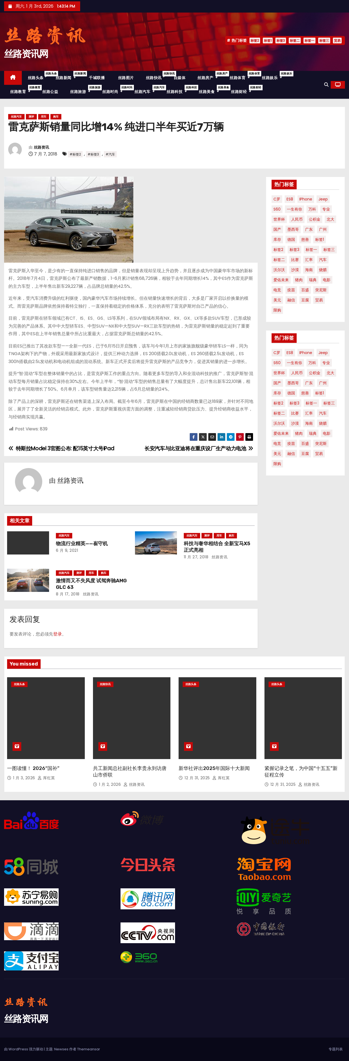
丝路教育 (23, 89)
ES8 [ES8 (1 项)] (290, 199)
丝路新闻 (69, 75)
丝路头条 (39, 75)
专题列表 (336, 1049)
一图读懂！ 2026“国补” (33, 768)
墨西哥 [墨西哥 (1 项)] (293, 229)
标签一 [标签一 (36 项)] (311, 249)
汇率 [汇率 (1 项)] (309, 259)
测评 (31, 117)
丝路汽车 (147, 89)
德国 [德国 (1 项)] (291, 239)
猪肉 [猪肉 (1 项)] (299, 280)
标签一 (309, 40)
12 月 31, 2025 (198, 778)
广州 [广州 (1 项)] (323, 229)
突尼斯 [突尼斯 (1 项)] (321, 290)
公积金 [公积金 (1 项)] (314, 219)
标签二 (295, 40)
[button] (326, 85)
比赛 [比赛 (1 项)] (295, 259)
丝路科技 (180, 89)
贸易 (337, 40)
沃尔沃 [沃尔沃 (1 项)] (279, 269)
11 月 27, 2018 (196, 557)
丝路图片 (125, 77)
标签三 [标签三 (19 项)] (329, 249)
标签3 (280, 40)
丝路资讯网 (26, 53)
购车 (56, 117)
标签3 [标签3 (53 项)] (294, 249)
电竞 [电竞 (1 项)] (277, 290)
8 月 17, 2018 (68, 594)
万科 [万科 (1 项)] (312, 209)
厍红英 (46, 778)
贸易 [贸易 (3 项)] (319, 300)
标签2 (255, 40)
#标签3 (93, 154)
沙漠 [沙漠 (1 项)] (295, 269)
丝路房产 (210, 75)
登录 (57, 634)
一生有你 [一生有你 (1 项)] (294, 209)
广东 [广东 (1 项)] (309, 229)
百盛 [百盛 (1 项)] (305, 290)
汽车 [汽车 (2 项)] (323, 259)
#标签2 (75, 154)
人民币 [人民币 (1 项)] (297, 219)
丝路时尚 (115, 89)
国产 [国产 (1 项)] (277, 229)
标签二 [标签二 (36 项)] (279, 259)
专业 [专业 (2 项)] (326, 209)
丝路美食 (212, 89)
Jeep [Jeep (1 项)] (323, 199)
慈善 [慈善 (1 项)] (305, 239)
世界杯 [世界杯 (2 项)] (279, 219)
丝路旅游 (83, 89)
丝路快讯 (157, 75)
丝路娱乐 (275, 75)
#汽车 (110, 154)
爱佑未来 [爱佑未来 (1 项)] (281, 280)
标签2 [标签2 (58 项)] (278, 249)
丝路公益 (50, 91)
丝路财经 (244, 89)
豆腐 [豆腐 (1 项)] (305, 300)
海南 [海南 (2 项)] (309, 269)
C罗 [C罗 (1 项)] (276, 199)
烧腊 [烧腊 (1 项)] (323, 269)
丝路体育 (243, 75)
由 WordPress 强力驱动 (24, 1049)
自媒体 (180, 77)
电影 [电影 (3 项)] (326, 280)
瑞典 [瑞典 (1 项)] (313, 280)
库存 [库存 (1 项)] (277, 239)
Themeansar (88, 1049)
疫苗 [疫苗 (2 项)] (291, 290)
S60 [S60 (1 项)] (277, 209)
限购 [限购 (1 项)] (277, 310)
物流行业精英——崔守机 (82, 544)
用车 (43, 117)
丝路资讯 (41, 147)
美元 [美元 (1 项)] (277, 300)
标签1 (268, 40)
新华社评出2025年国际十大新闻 (214, 768)
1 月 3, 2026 (24, 778)
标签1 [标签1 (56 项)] (319, 239)
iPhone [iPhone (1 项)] (305, 199)
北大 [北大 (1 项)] (330, 219)
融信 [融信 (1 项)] (291, 300)
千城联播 (96, 77)
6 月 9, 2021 (67, 550)
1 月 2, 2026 (110, 784)
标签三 (324, 40)
